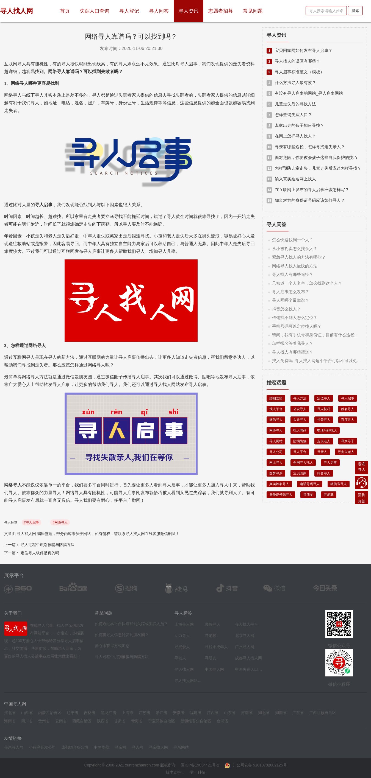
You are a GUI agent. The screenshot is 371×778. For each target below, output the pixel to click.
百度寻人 (347, 420)
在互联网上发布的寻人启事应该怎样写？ (308, 189)
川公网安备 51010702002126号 (256, 765)
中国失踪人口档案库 (248, 669)
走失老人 (323, 441)
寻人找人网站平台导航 (188, 680)
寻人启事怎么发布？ (290, 291)
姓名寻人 (347, 409)
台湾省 (222, 721)
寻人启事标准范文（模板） (295, 71)
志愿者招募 (220, 11)
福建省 (195, 712)
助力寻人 (182, 635)
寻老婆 (329, 495)
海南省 (10, 721)
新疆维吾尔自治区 (196, 721)
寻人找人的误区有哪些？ (293, 61)
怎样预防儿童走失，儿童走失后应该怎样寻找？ (314, 168)
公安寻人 (299, 409)
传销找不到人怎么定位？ (294, 317)
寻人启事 (347, 398)
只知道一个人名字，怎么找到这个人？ (307, 283)
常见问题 (253, 11)
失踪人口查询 (94, 11)
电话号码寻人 (310, 484)
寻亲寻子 (347, 441)
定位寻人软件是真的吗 (40, 553)
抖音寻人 (323, 420)
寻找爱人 (182, 647)
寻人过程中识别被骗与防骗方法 (47, 544)
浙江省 (161, 712)
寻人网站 (276, 441)
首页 (67, 9)
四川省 (27, 721)
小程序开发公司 (42, 747)
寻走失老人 (346, 452)
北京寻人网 (244, 635)
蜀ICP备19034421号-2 (200, 765)
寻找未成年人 (216, 647)
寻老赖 (210, 635)
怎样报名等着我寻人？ (292, 343)
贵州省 (44, 721)
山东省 (230, 712)
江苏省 (144, 712)
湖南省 (281, 712)
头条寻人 (299, 420)
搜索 (355, 11)
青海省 (137, 721)
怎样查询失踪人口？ (289, 114)
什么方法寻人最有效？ (291, 82)
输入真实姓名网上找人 (291, 179)
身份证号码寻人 (280, 495)
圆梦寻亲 (276, 473)
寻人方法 (299, 398)
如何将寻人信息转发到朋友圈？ (122, 635)
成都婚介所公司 (74, 747)
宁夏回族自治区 (161, 721)
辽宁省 (72, 712)
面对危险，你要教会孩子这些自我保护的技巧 (312, 157)
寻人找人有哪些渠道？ (292, 352)
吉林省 (89, 712)
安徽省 (178, 712)
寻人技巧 (323, 409)
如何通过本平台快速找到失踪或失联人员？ (131, 624)
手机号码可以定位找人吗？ (297, 326)
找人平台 (276, 409)
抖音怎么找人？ (286, 309)
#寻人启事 (31, 522)
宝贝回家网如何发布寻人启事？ (300, 50)
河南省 (247, 712)
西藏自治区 (82, 721)
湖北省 (264, 712)
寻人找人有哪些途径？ (292, 274)
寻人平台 (299, 452)
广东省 (298, 712)
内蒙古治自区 (49, 712)
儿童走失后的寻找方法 (291, 104)
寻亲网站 (181, 747)
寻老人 (180, 658)
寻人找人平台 (246, 624)
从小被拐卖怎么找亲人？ (294, 248)
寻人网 (137, 747)
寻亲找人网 (158, 747)
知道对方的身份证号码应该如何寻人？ (306, 200)
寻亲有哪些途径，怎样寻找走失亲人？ (306, 146)
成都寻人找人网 (248, 658)
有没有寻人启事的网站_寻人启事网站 (305, 93)
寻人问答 (159, 11)
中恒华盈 (101, 747)
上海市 (127, 712)
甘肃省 (120, 721)
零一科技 (197, 772)
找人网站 (299, 430)
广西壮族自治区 (322, 712)
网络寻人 (276, 430)
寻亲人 (322, 452)
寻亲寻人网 (13, 747)
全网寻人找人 (303, 462)
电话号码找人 (327, 430)
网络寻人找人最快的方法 (294, 266)
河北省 (10, 712)
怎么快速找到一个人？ (292, 239)
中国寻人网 (214, 669)
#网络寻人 (60, 522)
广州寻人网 (244, 647)
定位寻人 (323, 398)
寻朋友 (308, 495)
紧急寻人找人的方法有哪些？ (299, 257)
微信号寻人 (338, 484)
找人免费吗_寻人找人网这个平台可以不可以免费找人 (320, 360)
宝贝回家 (299, 473)
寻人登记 (129, 11)
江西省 (212, 712)
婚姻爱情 (276, 398)
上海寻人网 (184, 624)
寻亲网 (120, 747)
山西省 (27, 712)
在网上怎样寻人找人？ (291, 136)
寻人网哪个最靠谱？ (290, 300)
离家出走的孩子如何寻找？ (295, 125)
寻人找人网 (26, 533)
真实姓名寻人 (279, 484)
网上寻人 (276, 462)
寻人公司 (276, 452)
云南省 (61, 721)
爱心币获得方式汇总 (112, 645)
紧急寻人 (212, 624)
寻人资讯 (188, 11)
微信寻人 (276, 420)
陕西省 (103, 721)
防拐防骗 (299, 441)
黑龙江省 (108, 712)
